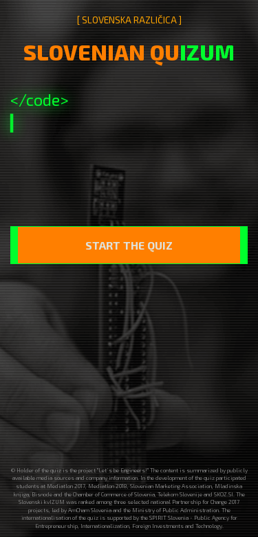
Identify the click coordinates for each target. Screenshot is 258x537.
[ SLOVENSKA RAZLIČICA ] (129, 19)
